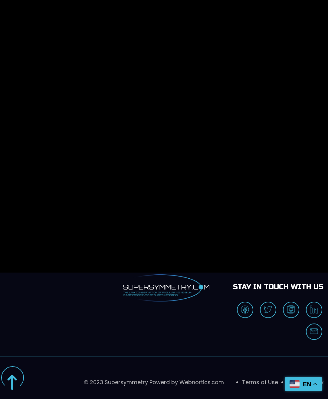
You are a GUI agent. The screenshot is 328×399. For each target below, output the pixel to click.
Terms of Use (260, 382)
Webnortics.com (201, 382)
